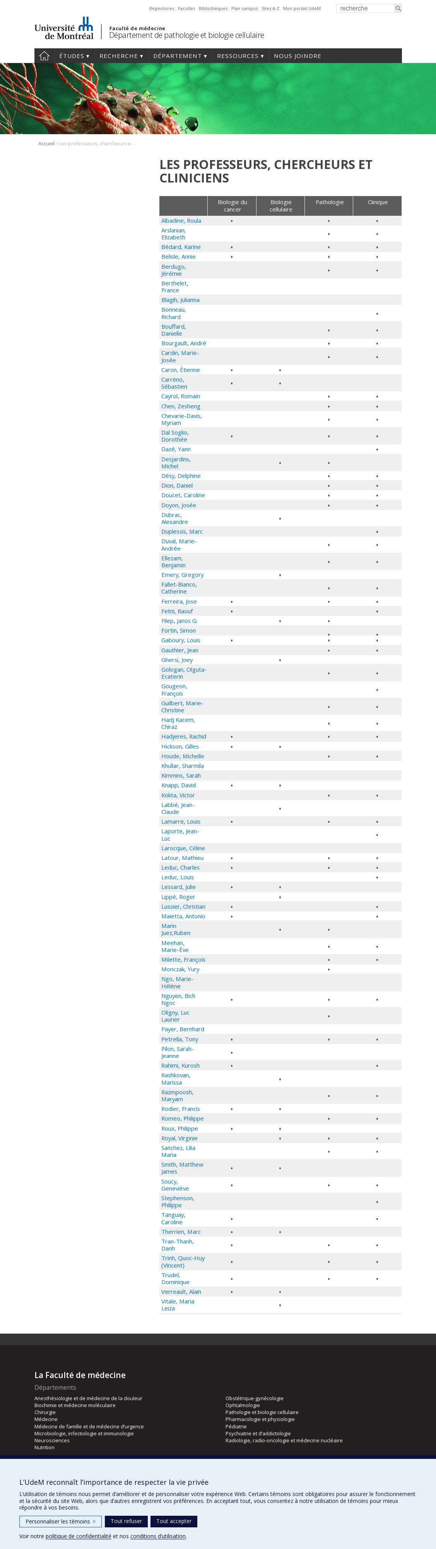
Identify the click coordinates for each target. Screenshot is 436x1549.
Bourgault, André (183, 343)
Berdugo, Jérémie (173, 270)
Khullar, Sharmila (182, 765)
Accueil (44, 55)
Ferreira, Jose (179, 601)
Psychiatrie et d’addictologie (258, 1433)
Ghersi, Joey (177, 660)
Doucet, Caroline (183, 495)
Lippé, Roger (178, 897)
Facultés (186, 8)
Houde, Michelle (182, 756)
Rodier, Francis (180, 1108)
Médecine (46, 1419)
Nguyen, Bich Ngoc (178, 999)
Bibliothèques (213, 8)
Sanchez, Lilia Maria (178, 1151)
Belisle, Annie (178, 256)
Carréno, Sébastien (174, 382)
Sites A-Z (270, 8)
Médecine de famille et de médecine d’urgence (89, 1426)
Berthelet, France (174, 286)
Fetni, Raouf (177, 611)
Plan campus (244, 8)
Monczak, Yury (180, 969)
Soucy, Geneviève (175, 1184)
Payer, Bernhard (182, 1029)
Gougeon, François (174, 689)
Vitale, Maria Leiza (177, 1304)
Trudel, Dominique (175, 1278)
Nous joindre (297, 56)
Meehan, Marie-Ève (175, 946)
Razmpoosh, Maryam (177, 1095)
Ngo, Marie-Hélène (177, 982)
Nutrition (44, 1447)
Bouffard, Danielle (173, 329)
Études (71, 56)
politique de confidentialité (78, 1536)
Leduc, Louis (177, 877)
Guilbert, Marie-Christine (182, 706)
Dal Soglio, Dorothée (175, 435)
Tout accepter (173, 1521)
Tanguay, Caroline (173, 1218)
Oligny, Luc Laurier (175, 1015)
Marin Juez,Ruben (175, 929)
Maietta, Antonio (183, 916)
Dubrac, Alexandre (174, 518)
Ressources (238, 56)
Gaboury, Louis (180, 640)
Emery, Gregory (182, 574)
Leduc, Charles (180, 867)
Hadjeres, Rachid (183, 736)
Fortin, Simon (178, 630)
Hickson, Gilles (180, 746)
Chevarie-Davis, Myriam (181, 419)
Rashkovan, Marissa (175, 1078)
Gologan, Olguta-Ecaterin (184, 672)
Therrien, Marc (181, 1231)
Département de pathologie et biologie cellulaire (186, 35)
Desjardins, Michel (176, 462)
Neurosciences (52, 1440)
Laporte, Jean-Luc (180, 834)
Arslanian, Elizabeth (173, 233)
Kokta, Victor (178, 795)
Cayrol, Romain (180, 396)
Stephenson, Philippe (177, 1201)
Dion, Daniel (177, 485)
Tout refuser (126, 1521)
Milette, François (183, 959)
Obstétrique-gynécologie (255, 1398)
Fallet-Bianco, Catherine (179, 587)
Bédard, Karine (181, 247)
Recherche (118, 56)
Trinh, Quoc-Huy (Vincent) (183, 1261)
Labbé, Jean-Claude (178, 808)
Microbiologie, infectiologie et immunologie (84, 1433)
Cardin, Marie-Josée (180, 356)
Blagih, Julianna (180, 300)
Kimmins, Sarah (181, 775)
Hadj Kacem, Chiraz (178, 723)
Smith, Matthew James (182, 1167)
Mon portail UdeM (302, 8)
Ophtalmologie (243, 1405)
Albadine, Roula (181, 220)
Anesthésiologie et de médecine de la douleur (88, 1398)
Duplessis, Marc (182, 531)
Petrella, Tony (179, 1039)
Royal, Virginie (179, 1138)
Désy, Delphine (181, 475)
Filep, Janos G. (179, 620)
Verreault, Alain (181, 1291)
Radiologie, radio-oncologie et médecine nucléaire (284, 1440)
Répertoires (161, 8)
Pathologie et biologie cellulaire (262, 1412)
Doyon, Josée (178, 505)
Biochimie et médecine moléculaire (75, 1405)
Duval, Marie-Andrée (179, 544)
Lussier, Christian (183, 906)
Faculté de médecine (137, 28)
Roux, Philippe (179, 1128)
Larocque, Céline (183, 848)
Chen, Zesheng (180, 406)
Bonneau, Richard (173, 312)
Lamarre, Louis (180, 821)
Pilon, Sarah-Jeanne (177, 1052)
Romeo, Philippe (182, 1118)
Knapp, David (178, 785)
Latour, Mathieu (182, 858)
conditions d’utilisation (158, 1536)
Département (177, 56)
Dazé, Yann (176, 449)
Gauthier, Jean (179, 650)
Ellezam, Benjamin (173, 561)
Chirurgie (45, 1412)
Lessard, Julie (178, 887)
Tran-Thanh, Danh (177, 1244)
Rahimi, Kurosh (180, 1065)
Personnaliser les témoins (61, 1521)
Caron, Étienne (180, 370)
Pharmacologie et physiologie (260, 1419)
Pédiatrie (236, 1426)
